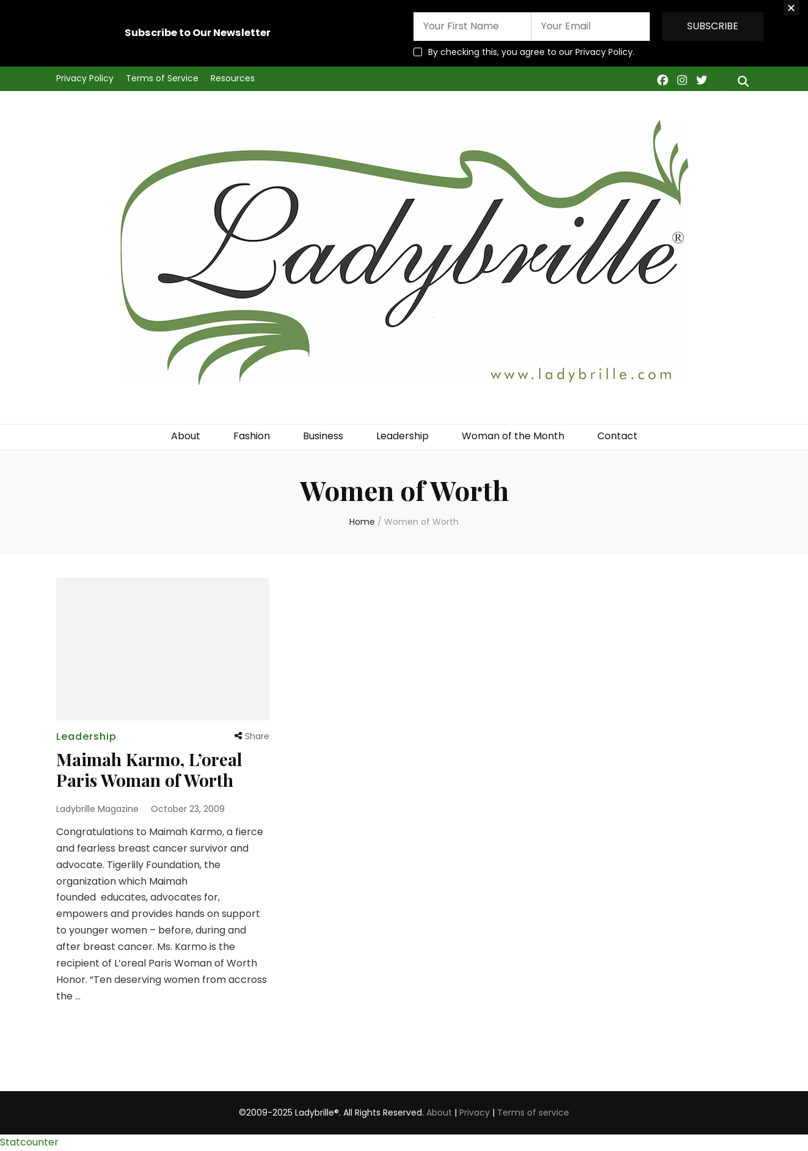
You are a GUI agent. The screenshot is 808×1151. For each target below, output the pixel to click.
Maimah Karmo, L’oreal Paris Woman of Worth (149, 769)
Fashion (251, 436)
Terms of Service (162, 78)
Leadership (402, 436)
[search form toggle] (743, 82)
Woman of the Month (513, 436)
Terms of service (533, 1112)
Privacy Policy (85, 78)
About (185, 436)
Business (323, 436)
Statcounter (29, 1142)
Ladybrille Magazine (97, 809)
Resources (233, 78)
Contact (617, 436)
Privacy (474, 1112)
